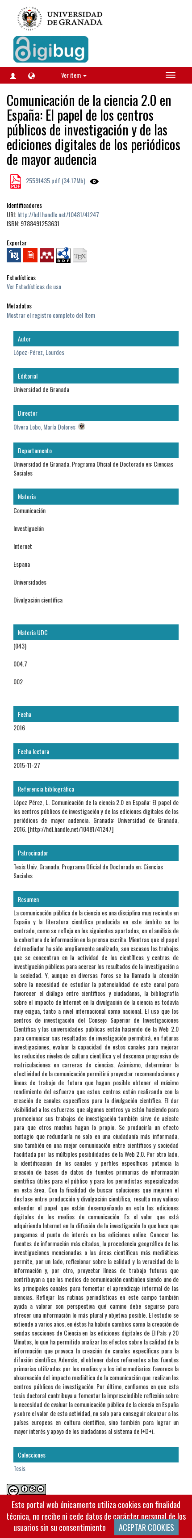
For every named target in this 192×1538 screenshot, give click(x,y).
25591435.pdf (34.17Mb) (55, 180)
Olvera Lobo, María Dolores (44, 426)
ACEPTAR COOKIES (146, 1527)
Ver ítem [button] (74, 75)
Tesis (19, 1468)
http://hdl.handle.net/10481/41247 (58, 214)
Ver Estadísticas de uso (34, 286)
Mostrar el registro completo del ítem (51, 315)
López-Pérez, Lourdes (38, 352)
